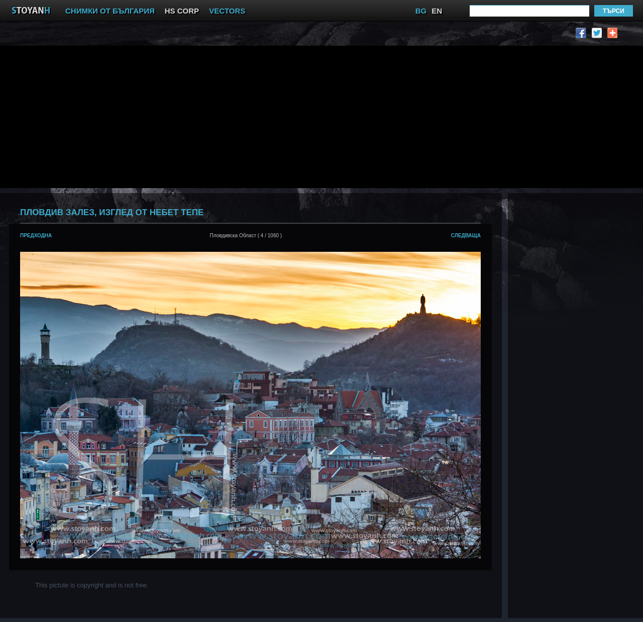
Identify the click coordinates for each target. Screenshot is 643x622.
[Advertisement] (232, 116)
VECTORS (227, 11)
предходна (36, 235)
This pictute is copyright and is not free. (91, 585)
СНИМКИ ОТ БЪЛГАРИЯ (110, 11)
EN (437, 11)
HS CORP (182, 11)
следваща (466, 235)
